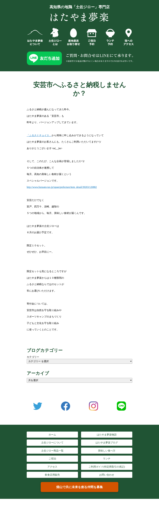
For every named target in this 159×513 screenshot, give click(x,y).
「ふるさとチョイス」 (39, 135)
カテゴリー (33, 357)
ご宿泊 (52, 458)
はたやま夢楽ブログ (106, 442)
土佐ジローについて (52, 442)
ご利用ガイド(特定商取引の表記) (107, 466)
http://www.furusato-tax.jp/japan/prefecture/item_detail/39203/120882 (62, 187)
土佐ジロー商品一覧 (52, 450)
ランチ (106, 458)
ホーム (52, 434)
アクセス (52, 466)
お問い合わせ (106, 474)
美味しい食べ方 (106, 450)
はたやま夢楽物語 (107, 434)
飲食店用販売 (52, 474)
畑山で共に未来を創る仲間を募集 (79, 487)
